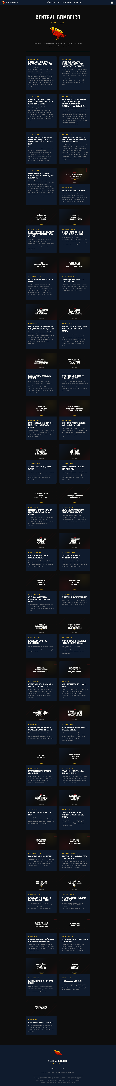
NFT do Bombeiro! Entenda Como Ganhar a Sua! (39, 772)
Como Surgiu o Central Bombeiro (40, 1022)
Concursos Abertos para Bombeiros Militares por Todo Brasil (39, 599)
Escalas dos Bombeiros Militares (40, 856)
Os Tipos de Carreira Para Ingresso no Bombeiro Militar (74, 728)
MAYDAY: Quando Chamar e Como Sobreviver (39, 377)
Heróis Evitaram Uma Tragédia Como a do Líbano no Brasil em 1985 (41, 940)
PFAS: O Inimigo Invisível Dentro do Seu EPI (40, 280)
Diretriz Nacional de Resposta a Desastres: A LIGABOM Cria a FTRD (40, 63)
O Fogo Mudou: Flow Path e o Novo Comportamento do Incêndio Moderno (74, 328)
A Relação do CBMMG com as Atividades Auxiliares (38, 556)
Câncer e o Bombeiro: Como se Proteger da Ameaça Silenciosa (73, 233)
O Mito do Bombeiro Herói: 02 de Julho (39, 813)
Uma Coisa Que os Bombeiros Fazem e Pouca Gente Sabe (74, 857)
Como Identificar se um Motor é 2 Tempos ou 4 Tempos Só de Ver (74, 642)
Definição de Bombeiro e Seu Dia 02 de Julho (40, 982)
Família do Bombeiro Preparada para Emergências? (73, 467)
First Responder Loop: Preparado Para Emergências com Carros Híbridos (40, 512)
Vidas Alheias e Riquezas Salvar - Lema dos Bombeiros (73, 772)
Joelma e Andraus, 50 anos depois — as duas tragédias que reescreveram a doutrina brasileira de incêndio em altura (74, 102)
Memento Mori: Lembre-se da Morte (74, 597)
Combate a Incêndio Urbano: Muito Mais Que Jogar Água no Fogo (40, 685)
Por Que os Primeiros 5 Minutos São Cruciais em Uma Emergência (40, 728)
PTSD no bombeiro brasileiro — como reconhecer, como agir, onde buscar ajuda (40, 175)
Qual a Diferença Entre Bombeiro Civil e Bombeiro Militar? (74, 424)
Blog (53, 2)
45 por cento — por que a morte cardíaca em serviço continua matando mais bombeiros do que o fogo (40, 140)
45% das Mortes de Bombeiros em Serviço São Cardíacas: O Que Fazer (41, 327)
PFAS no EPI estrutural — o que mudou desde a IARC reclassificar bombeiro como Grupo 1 (74, 139)
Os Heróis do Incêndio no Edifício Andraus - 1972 (74, 899)
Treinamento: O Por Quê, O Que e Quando (39, 467)
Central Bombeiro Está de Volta (73, 190)
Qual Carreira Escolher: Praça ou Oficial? (74, 685)
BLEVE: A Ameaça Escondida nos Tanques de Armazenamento (73, 511)
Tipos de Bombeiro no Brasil (72, 981)
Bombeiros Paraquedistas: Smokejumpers (37, 642)
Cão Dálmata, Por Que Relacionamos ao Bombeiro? (75, 940)
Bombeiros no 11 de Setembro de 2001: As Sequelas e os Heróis (39, 899)
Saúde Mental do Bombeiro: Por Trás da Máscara (73, 280)
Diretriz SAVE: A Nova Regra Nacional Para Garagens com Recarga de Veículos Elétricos (73, 64)
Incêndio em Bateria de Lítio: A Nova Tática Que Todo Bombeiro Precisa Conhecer (41, 234)
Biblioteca (68, 2)
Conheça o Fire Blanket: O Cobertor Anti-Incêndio (71, 556)
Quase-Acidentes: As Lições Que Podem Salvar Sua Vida (73, 377)
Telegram (63, 1068)
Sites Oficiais (78, 2)
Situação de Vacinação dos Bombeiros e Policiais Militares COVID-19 (73, 814)
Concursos (60, 2)
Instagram (53, 1068)
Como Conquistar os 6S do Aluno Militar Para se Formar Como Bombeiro (40, 425)
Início (49, 2)
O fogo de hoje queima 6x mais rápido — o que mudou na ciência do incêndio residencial (40, 101)
